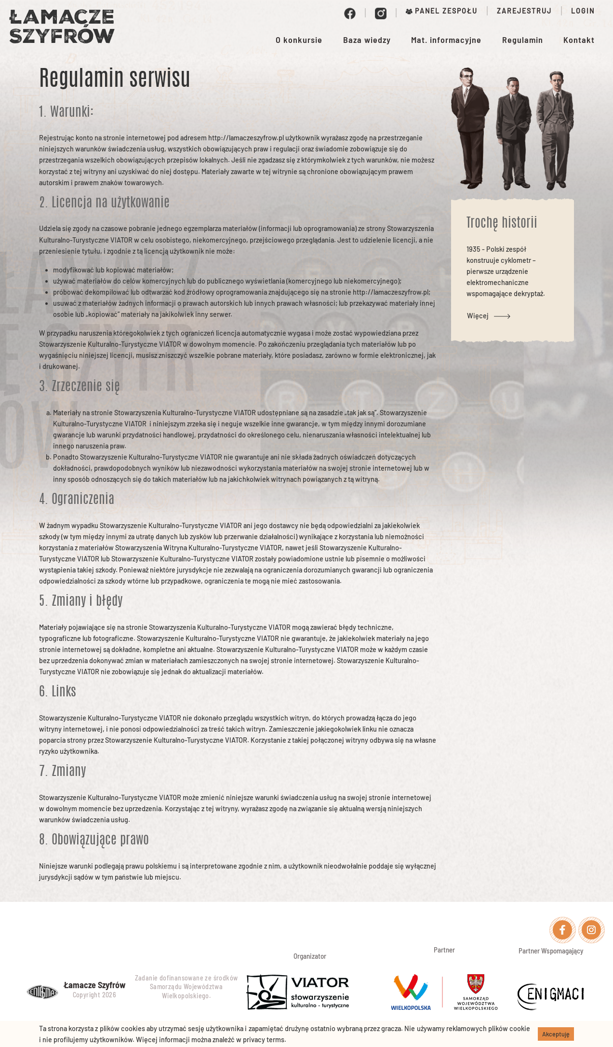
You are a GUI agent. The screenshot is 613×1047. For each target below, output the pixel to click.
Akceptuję (556, 1034)
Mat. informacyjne (446, 39)
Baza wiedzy (367, 39)
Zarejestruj (524, 11)
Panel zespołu (442, 11)
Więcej (490, 316)
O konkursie (299, 39)
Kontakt (579, 39)
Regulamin (522, 39)
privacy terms (263, 1039)
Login (583, 11)
